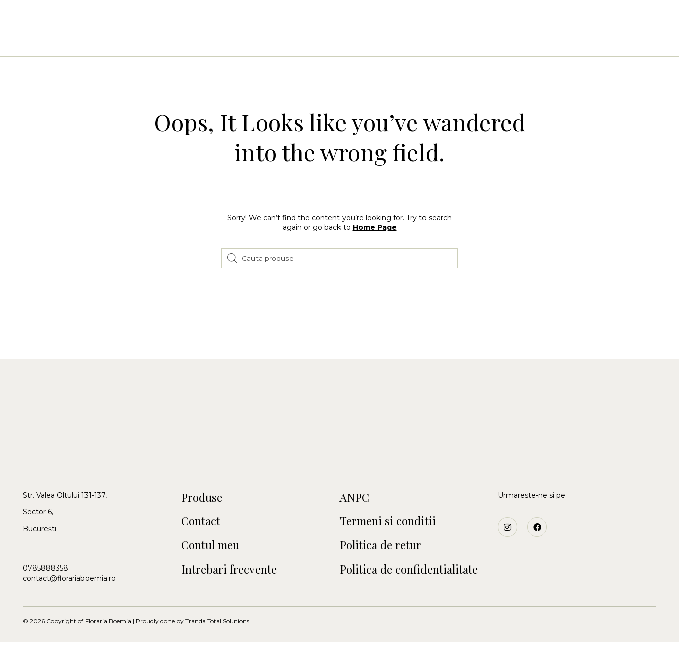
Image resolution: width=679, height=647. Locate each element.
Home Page (375, 227)
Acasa (176, 40)
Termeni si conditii (391, 523)
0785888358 (45, 568)
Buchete (219, 40)
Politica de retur (384, 548)
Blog (502, 40)
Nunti (263, 40)
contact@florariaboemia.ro (69, 578)
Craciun (357, 40)
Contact (459, 40)
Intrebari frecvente (233, 573)
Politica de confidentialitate (413, 573)
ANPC (355, 498)
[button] (41, 24)
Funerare (407, 40)
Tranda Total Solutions (217, 626)
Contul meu (213, 548)
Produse (203, 498)
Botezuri (307, 40)
